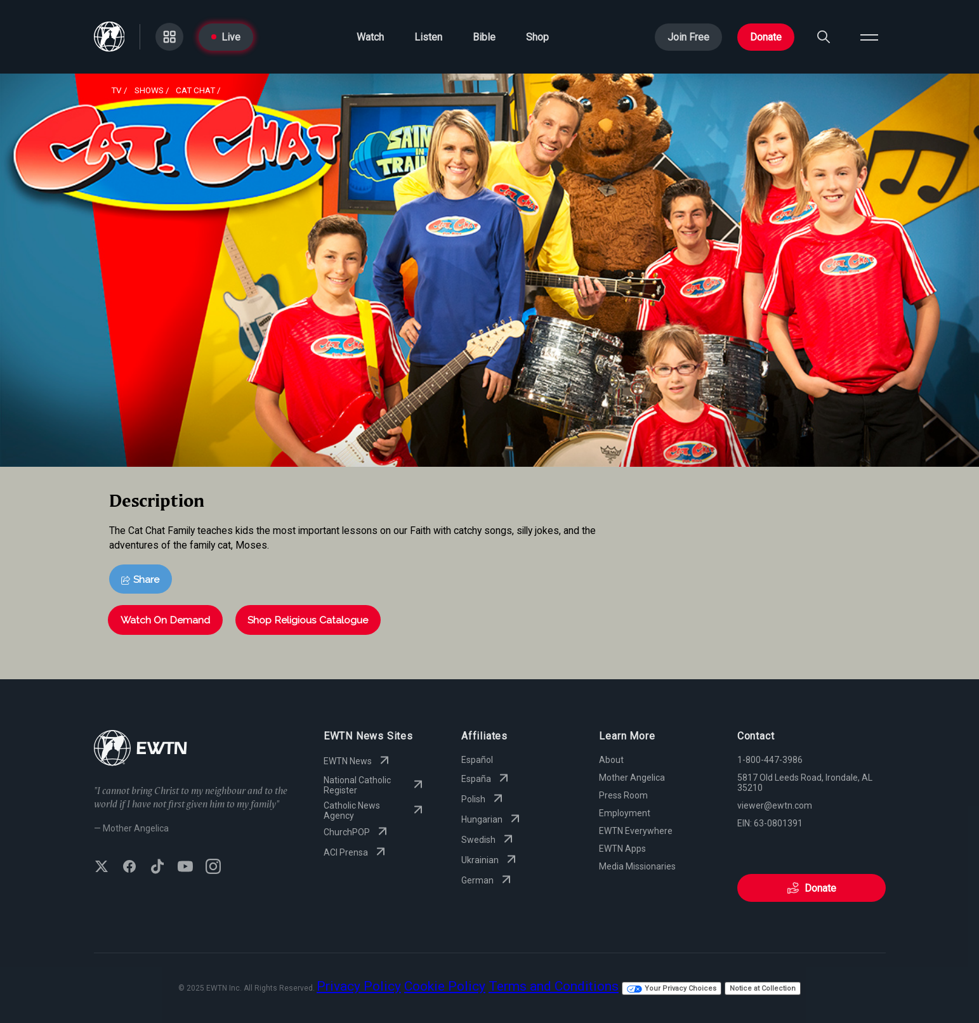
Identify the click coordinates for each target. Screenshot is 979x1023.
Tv (116, 90)
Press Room (623, 795)
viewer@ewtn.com (774, 805)
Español (477, 760)
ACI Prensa (356, 852)
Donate (766, 37)
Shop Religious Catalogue (307, 620)
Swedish (488, 840)
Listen (428, 37)
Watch (370, 37)
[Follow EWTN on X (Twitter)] (101, 867)
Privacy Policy (359, 986)
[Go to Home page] (109, 37)
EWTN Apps (622, 849)
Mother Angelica (632, 777)
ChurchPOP (357, 832)
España (486, 779)
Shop (537, 37)
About (611, 760)
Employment (624, 813)
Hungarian (492, 819)
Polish (483, 799)
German (487, 880)
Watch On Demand (165, 620)
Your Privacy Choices (671, 988)
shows (149, 90)
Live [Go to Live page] (225, 37)
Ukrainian (490, 860)
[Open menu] (869, 36)
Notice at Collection (763, 988)
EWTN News (358, 761)
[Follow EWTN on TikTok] (157, 867)
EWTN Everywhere (636, 831)
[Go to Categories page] (169, 37)
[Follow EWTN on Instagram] (213, 867)
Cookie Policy (444, 986)
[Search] (824, 37)
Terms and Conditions (554, 986)
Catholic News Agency (375, 810)
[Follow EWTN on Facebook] (129, 867)
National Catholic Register (375, 785)
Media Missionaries (637, 866)
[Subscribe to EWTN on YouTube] (185, 867)
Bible (484, 37)
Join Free (688, 37)
